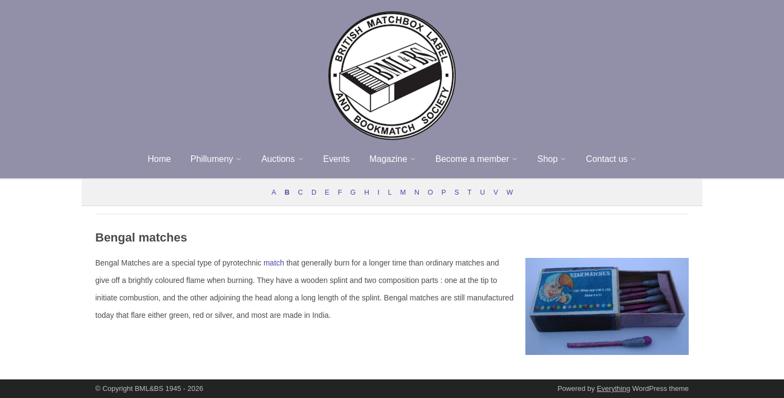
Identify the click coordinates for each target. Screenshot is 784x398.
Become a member (472, 159)
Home (159, 159)
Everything (613, 388)
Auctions (278, 159)
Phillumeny (212, 159)
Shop (547, 159)
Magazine (388, 159)
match (274, 262)
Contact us (606, 159)
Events (336, 159)
